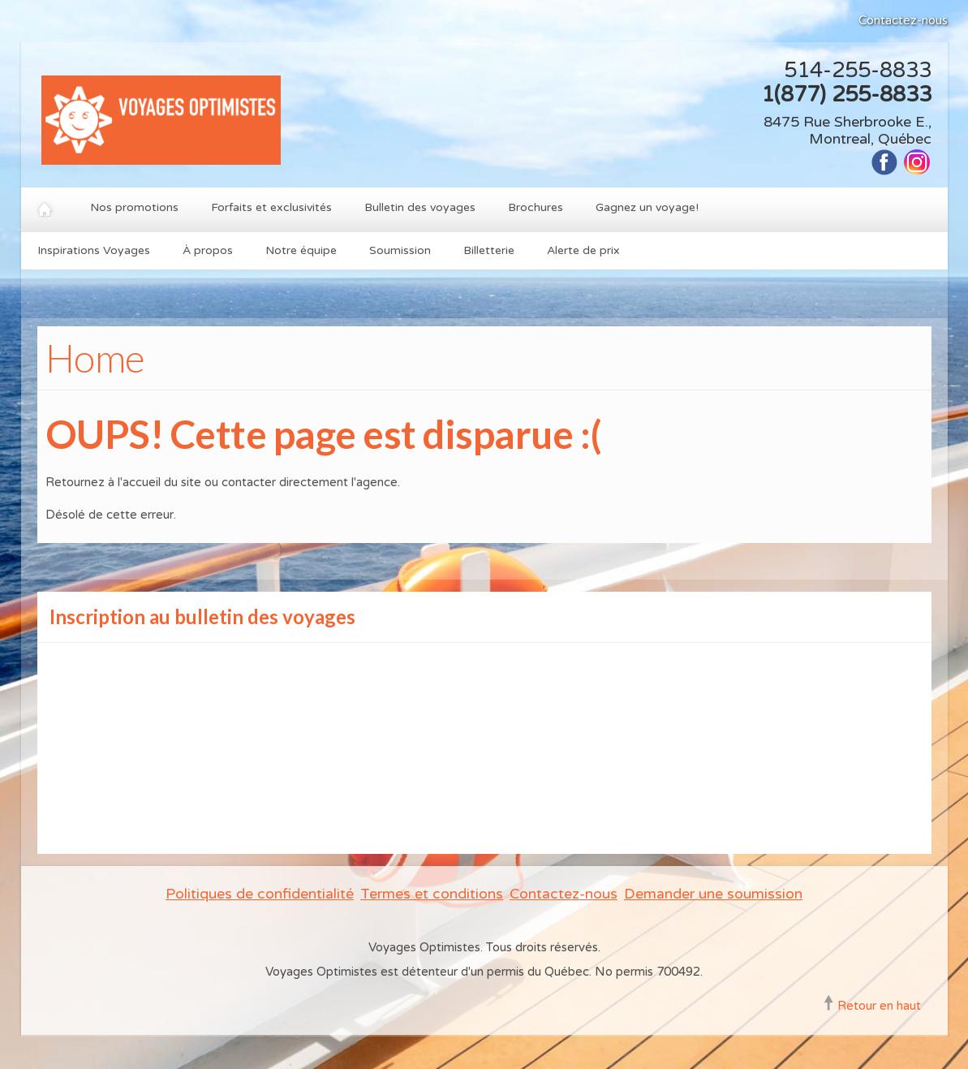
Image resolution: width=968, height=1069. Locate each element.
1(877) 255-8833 (846, 94)
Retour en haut (879, 1005)
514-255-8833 (857, 70)
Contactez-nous (903, 20)
